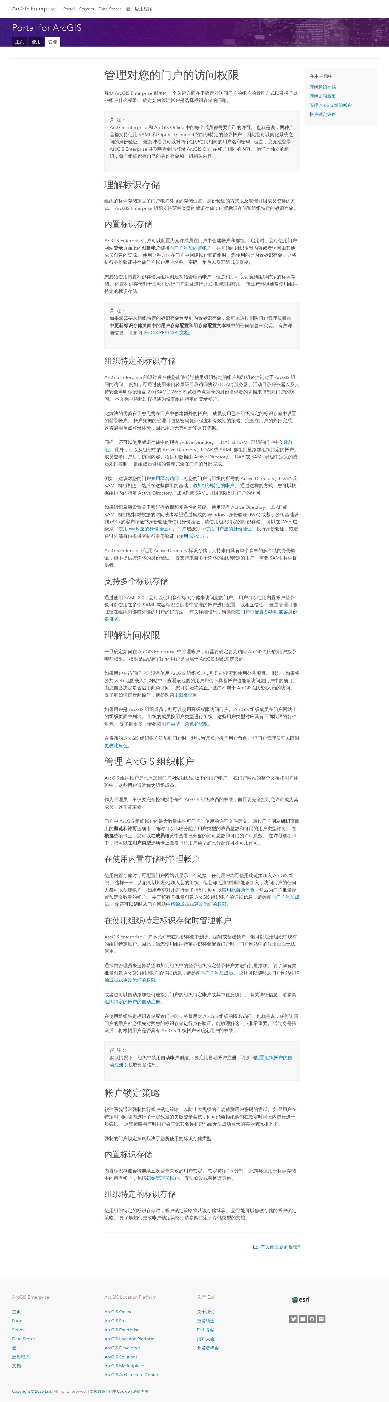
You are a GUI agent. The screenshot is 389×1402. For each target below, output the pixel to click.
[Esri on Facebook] (303, 1319)
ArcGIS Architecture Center (131, 1374)
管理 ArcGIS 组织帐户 (331, 105)
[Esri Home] (300, 1300)
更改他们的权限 (210, 904)
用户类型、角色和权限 (184, 724)
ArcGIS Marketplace (124, 1365)
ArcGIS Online (118, 1311)
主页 (19, 41)
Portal (69, 9)
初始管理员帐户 (162, 1178)
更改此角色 (116, 745)
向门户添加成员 (217, 973)
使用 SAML (190, 536)
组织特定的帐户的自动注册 (132, 1001)
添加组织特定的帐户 (213, 485)
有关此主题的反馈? (280, 1247)
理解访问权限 (323, 96)
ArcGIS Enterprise (34, 8)
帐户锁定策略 (323, 114)
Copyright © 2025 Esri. (32, 1391)
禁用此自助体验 (238, 890)
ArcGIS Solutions (121, 1357)
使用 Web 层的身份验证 (143, 529)
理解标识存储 (323, 87)
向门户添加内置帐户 (190, 248)
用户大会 (205, 1338)
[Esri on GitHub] (312, 1319)
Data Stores (110, 9)
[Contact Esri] (321, 1319)
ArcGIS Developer (122, 1347)
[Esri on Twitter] (293, 1319)
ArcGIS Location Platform (129, 1338)
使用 (36, 41)
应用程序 (143, 9)
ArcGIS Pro (115, 1320)
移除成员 (180, 904)
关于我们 (205, 1311)
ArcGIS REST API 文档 (166, 332)
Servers (86, 9)
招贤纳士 (205, 1320)
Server (18, 1329)
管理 (52, 41)
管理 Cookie (119, 1391)
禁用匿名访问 (165, 478)
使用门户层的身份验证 (228, 529)
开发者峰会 (208, 1347)
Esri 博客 (205, 1329)
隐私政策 (97, 1391)
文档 (16, 1365)
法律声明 (140, 1391)
